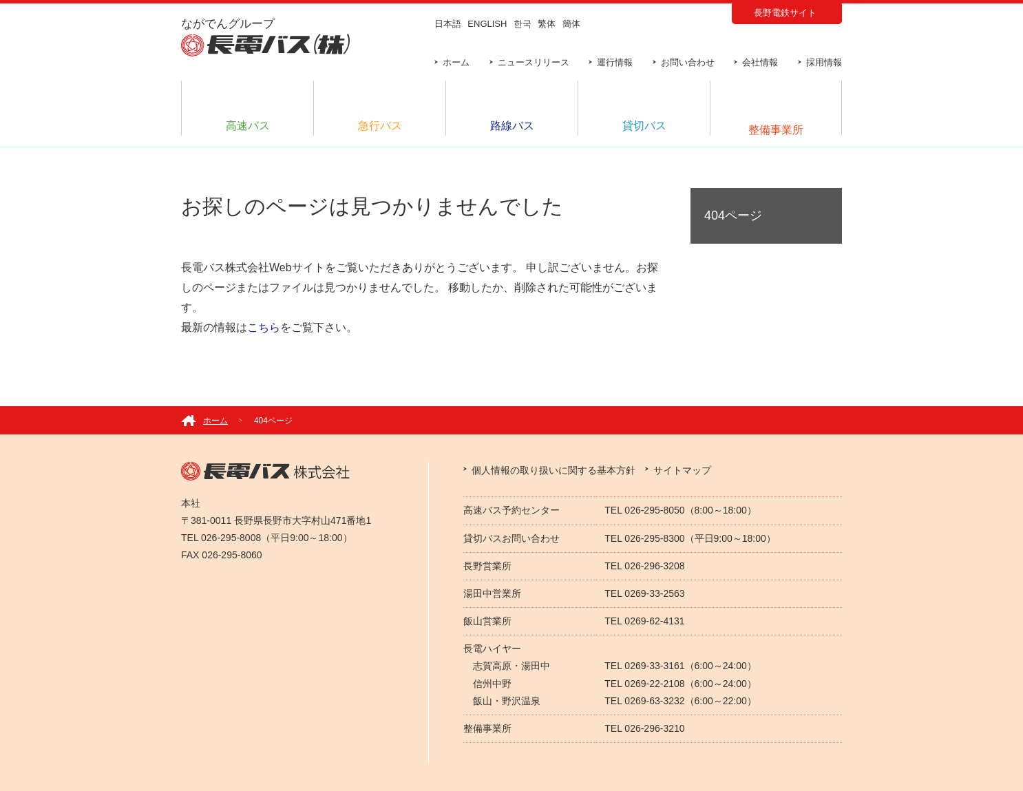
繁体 (547, 24)
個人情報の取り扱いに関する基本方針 (553, 470)
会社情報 (760, 62)
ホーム (456, 62)
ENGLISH (487, 24)
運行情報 (615, 62)
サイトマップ (682, 470)
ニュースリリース (533, 62)
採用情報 (824, 62)
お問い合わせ (688, 62)
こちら (263, 327)
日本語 (447, 24)
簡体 (571, 24)
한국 (522, 24)
